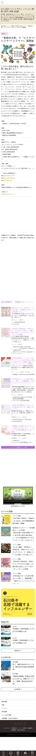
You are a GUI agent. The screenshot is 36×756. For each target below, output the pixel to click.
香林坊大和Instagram (8, 178)
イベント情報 (10, 26)
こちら (21, 157)
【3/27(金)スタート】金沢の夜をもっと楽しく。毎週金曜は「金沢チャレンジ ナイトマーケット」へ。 (22, 382)
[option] (18, 603)
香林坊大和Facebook (8, 175)
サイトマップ (7, 728)
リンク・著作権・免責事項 (25, 728)
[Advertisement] (15, 258)
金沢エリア (23, 26)
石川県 (17, 26)
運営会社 (14, 728)
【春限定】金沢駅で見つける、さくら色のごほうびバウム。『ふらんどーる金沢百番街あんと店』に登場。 (22, 429)
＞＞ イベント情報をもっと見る (18, 447)
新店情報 (4, 711)
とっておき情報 (6, 715)
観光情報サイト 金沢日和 (18, 2)
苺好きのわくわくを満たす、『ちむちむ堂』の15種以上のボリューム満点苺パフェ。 (23, 310)
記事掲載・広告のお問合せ (10, 718)
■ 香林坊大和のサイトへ (9, 194)
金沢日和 (3, 26)
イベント (18, 708)
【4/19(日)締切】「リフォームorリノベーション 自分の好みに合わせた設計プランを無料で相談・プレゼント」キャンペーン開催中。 (23, 361)
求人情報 (23, 679)
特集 (18, 705)
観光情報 (4, 701)
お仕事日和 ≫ (18, 689)
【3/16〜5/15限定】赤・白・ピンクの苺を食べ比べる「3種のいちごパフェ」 (22, 407)
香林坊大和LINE (7, 180)
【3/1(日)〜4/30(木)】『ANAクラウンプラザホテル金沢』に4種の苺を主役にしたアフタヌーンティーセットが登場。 (22, 331)
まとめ (23, 629)
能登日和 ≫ (18, 650)
